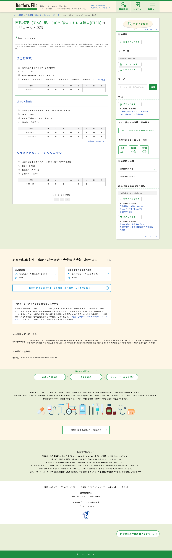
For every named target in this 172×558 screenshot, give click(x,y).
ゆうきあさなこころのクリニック (39, 153)
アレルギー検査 (126, 209)
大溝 (64, 343)
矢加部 (79, 343)
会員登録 (91, 506)
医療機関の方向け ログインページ (137, 533)
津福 (44, 343)
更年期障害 (124, 227)
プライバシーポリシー (68, 487)
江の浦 (106, 343)
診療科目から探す (130, 42)
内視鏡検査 (124, 206)
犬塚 (60, 343)
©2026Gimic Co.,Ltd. (86, 554)
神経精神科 (37, 357)
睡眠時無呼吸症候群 (144, 227)
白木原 (80, 340)
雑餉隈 (69, 340)
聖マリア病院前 (149, 343)
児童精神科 (54, 357)
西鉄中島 (100, 343)
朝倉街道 (109, 340)
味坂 (150, 340)
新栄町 (136, 343)
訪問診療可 (138, 114)
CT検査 (133, 206)
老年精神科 (45, 357)
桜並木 (141, 343)
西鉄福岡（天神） (38, 340)
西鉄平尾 (52, 340)
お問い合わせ (113, 487)
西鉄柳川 (85, 343)
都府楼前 (91, 340)
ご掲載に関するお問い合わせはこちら (86, 430)
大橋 (61, 340)
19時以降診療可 (126, 114)
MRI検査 (140, 206)
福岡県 (21, 15)
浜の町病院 (24, 58)
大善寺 (52, 343)
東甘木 (124, 343)
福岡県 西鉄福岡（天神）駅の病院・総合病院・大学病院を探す (59, 288)
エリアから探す (128, 64)
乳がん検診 (138, 209)
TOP (14, 15)
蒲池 (75, 343)
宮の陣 (154, 340)
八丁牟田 (70, 343)
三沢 (132, 340)
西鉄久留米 (35, 343)
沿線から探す (127, 69)
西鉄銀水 (130, 343)
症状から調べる (49, 377)
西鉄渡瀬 (114, 343)
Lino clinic (25, 101)
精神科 (23, 357)
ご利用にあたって (50, 487)
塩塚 (94, 343)
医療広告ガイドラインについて (93, 487)
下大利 (85, 340)
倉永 (119, 343)
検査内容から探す (130, 199)
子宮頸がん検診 (126, 211)
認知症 (122, 224)
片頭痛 (122, 229)
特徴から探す (127, 104)
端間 (146, 340)
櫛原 (28, 343)
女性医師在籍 (125, 111)
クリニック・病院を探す (122, 377)
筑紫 (117, 340)
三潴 (57, 343)
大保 (135, 340)
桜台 (114, 340)
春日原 (74, 340)
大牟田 (29, 340)
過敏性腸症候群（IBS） (136, 224)
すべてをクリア (151, 29)
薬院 (47, 340)
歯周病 (132, 227)
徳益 (90, 343)
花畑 (40, 343)
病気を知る (86, 377)
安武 (48, 343)
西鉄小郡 (141, 340)
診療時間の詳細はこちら (97, 141)
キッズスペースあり (140, 111)
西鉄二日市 (99, 340)
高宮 (57, 340)
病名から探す (127, 217)
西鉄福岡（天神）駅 (33, 15)
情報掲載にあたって (79, 496)
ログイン (80, 506)
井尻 (65, 340)
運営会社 (125, 487)
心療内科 (29, 357)
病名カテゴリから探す (52, 15)
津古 (121, 340)
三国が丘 (127, 340)
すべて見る (101, 80)
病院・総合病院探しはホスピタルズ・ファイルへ (101, 6)
